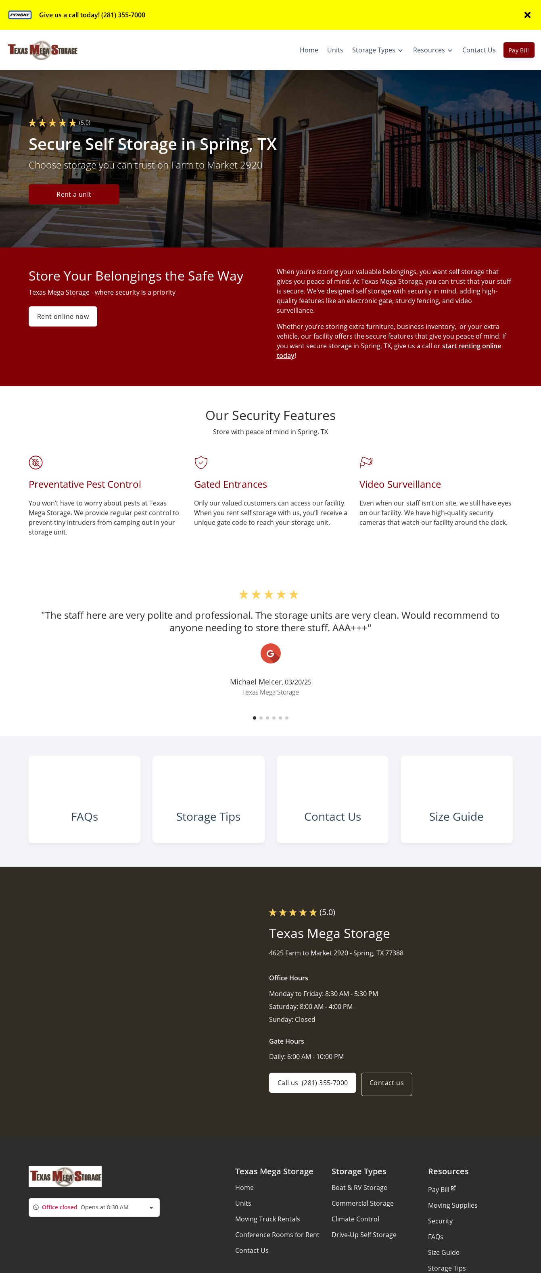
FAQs (435, 1256)
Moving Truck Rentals (267, 1239)
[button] (254, 718)
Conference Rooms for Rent (277, 1254)
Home (244, 1207)
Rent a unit (73, 195)
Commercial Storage (363, 1223)
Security (440, 1241)
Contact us (391, 1104)
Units (243, 1223)
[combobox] (94, 1227)
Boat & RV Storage (359, 1207)
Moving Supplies (453, 1225)
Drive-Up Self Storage (364, 1254)
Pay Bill (519, 50)
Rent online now (63, 316)
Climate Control (355, 1239)
